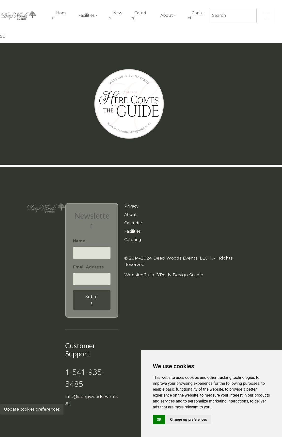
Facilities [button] (86, 15)
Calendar (133, 223)
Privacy (131, 206)
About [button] (166, 15)
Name (79, 241)
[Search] (233, 15)
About (130, 214)
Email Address (88, 267)
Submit (91, 299)
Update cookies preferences (32, 409)
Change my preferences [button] (188, 419)
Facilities (132, 231)
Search (266, 15)
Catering (132, 239)
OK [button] (159, 419)
